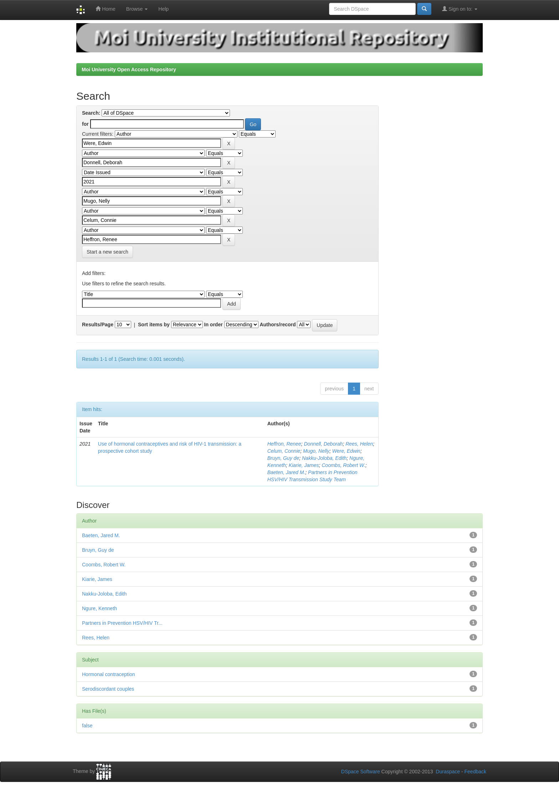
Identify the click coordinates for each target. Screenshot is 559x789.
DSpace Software (360, 771)
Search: (91, 113)
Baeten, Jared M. (286, 472)
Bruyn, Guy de (283, 458)
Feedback (475, 771)
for (85, 124)
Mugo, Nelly (316, 451)
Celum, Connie (284, 451)
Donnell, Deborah (323, 444)
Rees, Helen (359, 444)
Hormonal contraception (108, 674)
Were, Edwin (346, 451)
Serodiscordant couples (108, 689)
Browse (137, 9)
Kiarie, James (304, 465)
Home (105, 9)
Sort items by (154, 324)
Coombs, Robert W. (343, 465)
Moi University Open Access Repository (129, 69)
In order (213, 324)
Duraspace (448, 771)
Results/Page (97, 324)
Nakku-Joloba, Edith (324, 458)
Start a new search (107, 252)
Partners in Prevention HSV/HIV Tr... (122, 623)
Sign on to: (459, 9)
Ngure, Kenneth (99, 608)
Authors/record (278, 324)
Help (163, 9)
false (87, 725)
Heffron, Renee (284, 444)
